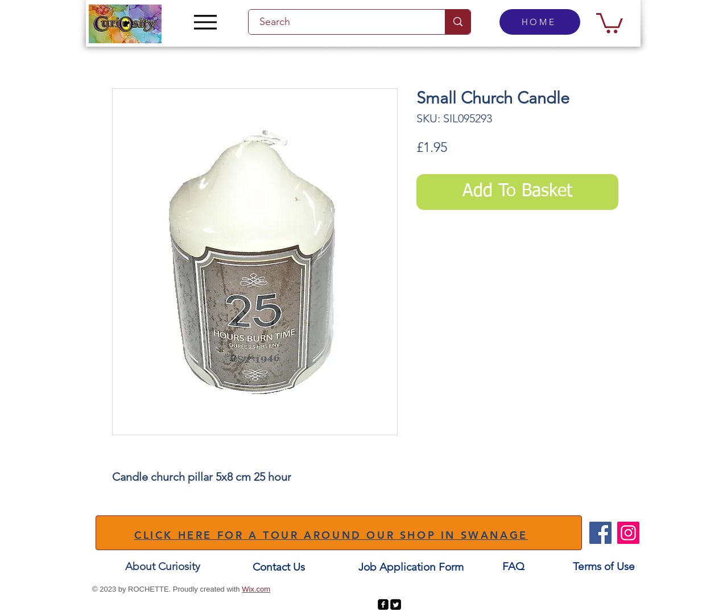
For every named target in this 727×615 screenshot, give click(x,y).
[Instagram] (628, 533)
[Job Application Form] (411, 567)
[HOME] (539, 22)
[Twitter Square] (395, 604)
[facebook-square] (383, 604)
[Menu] (205, 22)
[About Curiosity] (163, 567)
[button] (609, 22)
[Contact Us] (279, 567)
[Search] (340, 22)
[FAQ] (513, 567)
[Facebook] (600, 533)
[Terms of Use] (603, 567)
